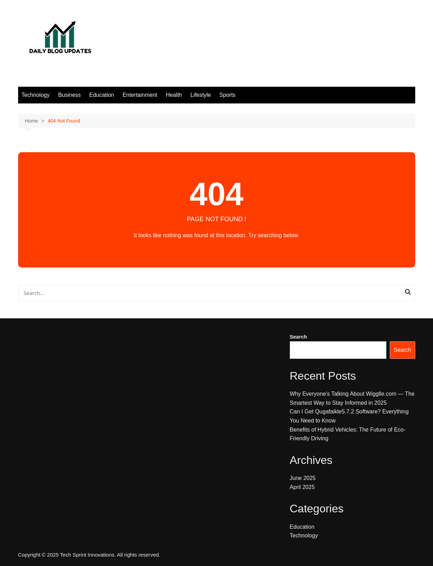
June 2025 (303, 478)
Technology (36, 95)
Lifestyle (201, 95)
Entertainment (140, 95)
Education (101, 95)
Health (174, 95)
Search (298, 337)
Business (69, 95)
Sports (227, 95)
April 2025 (302, 487)
